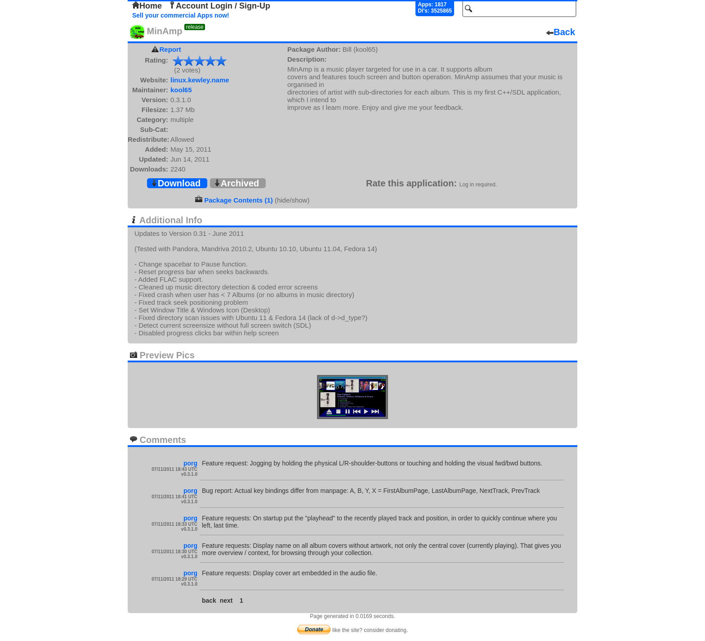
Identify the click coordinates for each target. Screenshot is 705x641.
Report (170, 49)
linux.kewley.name (199, 80)
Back (560, 32)
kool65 (181, 90)
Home (147, 5)
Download (176, 183)
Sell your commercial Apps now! (180, 15)
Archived (236, 183)
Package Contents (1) (238, 200)
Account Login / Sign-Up (219, 5)
